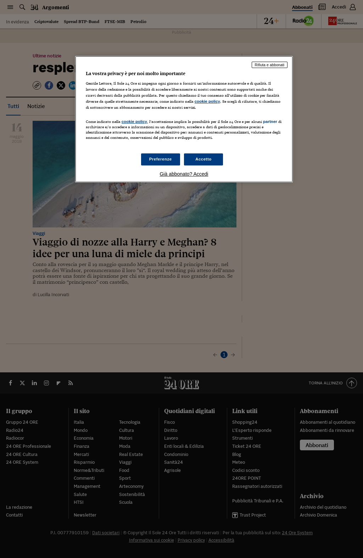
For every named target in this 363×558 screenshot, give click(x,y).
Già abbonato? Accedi (184, 174)
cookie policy (207, 101)
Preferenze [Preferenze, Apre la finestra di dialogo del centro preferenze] (160, 159)
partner (270, 121)
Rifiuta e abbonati (270, 65)
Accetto (203, 159)
